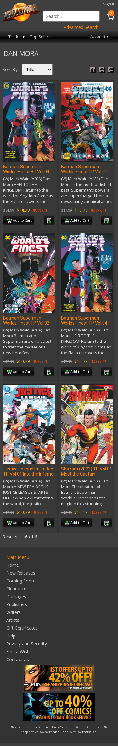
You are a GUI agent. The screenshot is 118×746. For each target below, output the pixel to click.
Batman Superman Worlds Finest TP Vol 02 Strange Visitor (26, 323)
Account (100, 36)
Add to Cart (19, 221)
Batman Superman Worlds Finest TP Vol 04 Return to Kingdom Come (86, 323)
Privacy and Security (26, 644)
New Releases (20, 573)
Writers (13, 612)
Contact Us (17, 659)
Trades (17, 36)
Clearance (16, 589)
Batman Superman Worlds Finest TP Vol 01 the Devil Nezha (84, 171)
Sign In (109, 4)
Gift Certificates (22, 628)
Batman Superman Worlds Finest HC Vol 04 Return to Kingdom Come (28, 171)
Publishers (16, 604)
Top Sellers (41, 36)
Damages (16, 596)
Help (10, 636)
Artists (12, 620)
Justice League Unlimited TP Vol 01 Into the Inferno (28, 471)
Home (12, 565)
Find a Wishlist (20, 651)
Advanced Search (81, 27)
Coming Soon (20, 581)
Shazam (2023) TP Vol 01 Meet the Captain (86, 471)
